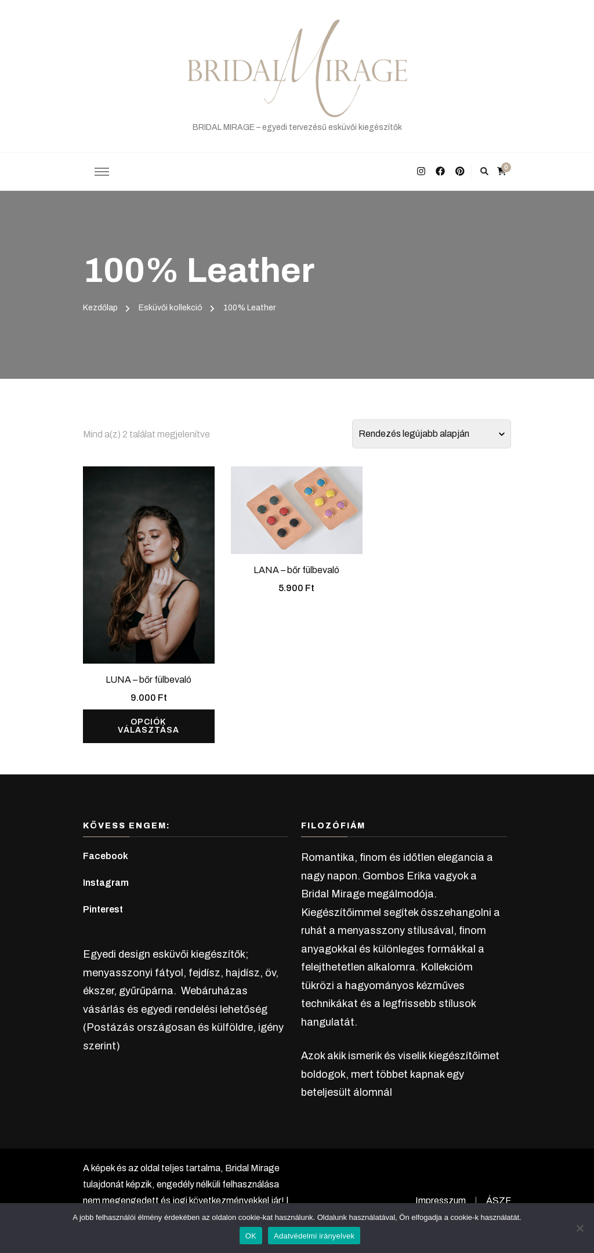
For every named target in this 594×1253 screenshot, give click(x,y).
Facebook (105, 856)
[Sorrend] (431, 433)
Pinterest (103, 909)
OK (250, 1236)
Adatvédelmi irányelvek (314, 1236)
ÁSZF (498, 1200)
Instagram (106, 883)
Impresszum (440, 1200)
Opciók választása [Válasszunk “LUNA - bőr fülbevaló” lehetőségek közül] (148, 726)
